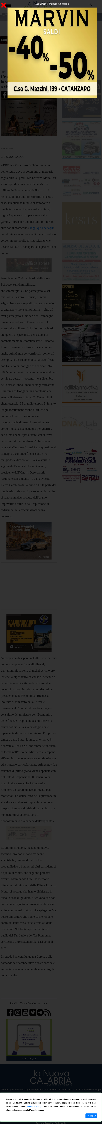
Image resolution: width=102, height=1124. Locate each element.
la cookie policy (34, 1106)
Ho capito (91, 1116)
